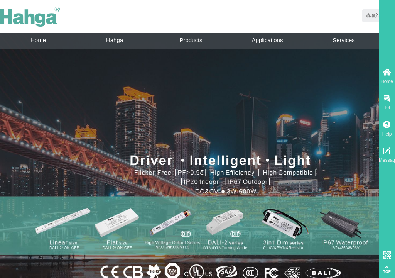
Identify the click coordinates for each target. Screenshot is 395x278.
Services (344, 40)
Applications (267, 40)
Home (38, 40)
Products (190, 40)
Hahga (114, 40)
